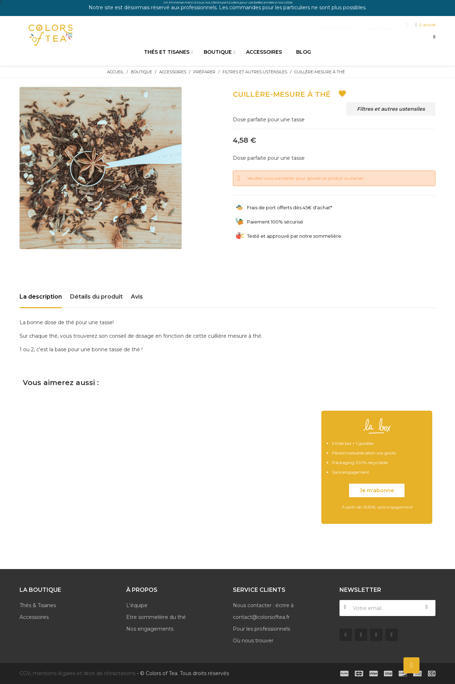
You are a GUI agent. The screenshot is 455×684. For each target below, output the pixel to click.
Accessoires (34, 617)
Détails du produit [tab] (96, 296)
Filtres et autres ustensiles (391, 109)
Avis (137, 296)
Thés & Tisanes (38, 605)
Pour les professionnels (261, 629)
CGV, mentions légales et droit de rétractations (77, 673)
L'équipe (137, 605)
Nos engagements (149, 629)
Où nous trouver (253, 640)
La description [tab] (41, 296)
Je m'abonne (377, 490)
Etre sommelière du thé (156, 617)
